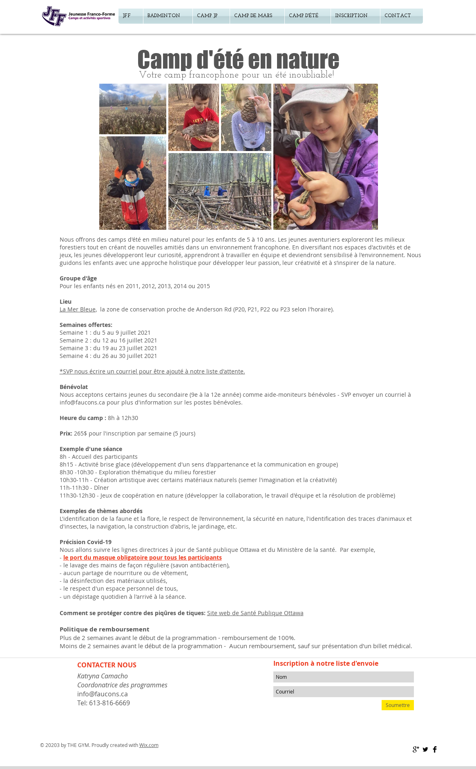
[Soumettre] (398, 705)
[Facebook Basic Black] (434, 749)
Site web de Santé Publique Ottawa (255, 613)
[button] (355, 16)
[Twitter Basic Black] (425, 749)
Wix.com (149, 745)
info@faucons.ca (82, 402)
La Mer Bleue (78, 309)
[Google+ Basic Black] (416, 749)
